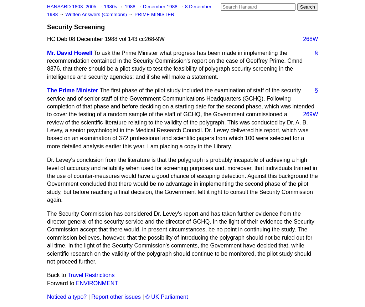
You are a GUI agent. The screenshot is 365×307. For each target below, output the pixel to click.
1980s (111, 6)
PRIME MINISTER (154, 14)
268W (310, 39)
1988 (131, 6)
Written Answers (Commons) (96, 14)
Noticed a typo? (67, 297)
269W (310, 114)
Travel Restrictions (91, 275)
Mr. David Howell (69, 53)
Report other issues (116, 297)
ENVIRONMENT (97, 283)
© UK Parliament (166, 297)
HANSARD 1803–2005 (71, 6)
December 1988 (161, 6)
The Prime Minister (72, 90)
